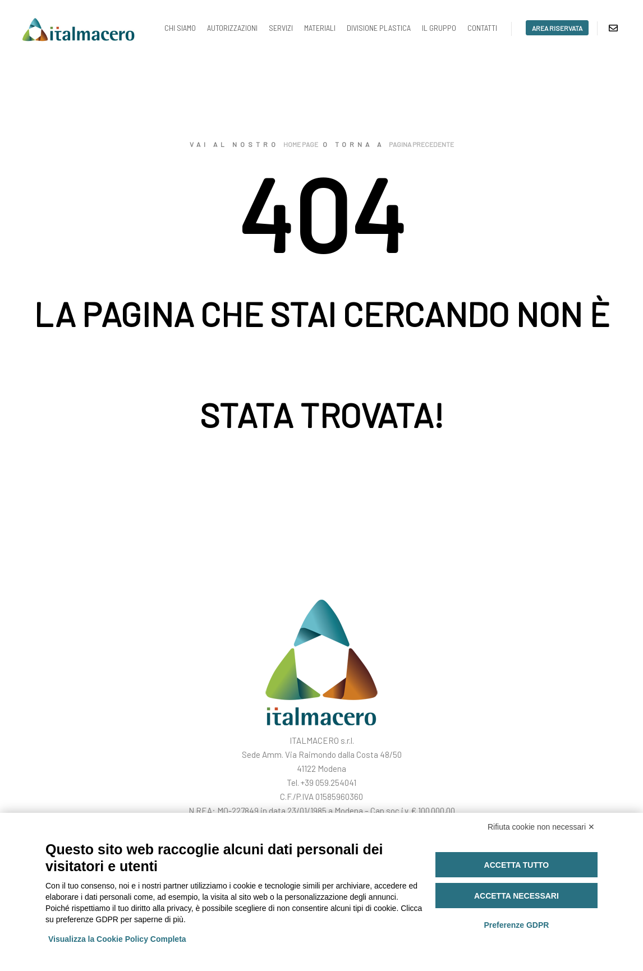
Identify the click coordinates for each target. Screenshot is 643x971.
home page (300, 144)
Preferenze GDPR (516, 925)
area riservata (557, 28)
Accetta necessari (516, 895)
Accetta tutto (516, 864)
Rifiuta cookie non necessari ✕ (541, 826)
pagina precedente (421, 144)
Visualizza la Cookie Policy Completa (117, 939)
